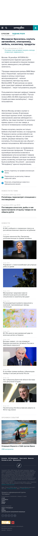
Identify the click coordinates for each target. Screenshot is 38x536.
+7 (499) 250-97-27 (25, 488)
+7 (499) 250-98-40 (11, 488)
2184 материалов (7, 449)
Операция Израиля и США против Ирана (18, 446)
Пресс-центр (23, 458)
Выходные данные (7, 528)
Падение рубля (18, 34)
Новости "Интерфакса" (7, 507)
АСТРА (3, 503)
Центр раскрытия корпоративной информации (13, 511)
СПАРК (3, 498)
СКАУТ (3, 500)
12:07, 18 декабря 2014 (8, 35)
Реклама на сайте (7, 460)
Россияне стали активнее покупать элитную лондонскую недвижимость (20, 51)
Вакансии (31, 458)
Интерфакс (19, 27)
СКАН (3, 509)
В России (5, 34)
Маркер (3, 502)
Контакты (4, 458)
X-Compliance (5, 499)
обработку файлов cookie (8, 484)
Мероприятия (17, 460)
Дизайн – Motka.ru (7, 530)
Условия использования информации (12, 526)
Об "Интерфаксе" (13, 458)
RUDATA (4, 510)
